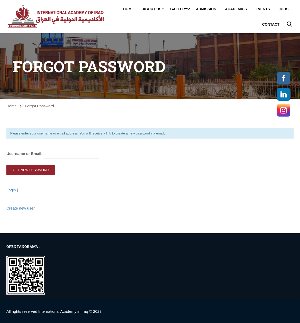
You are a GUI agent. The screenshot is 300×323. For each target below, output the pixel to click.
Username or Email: (52, 154)
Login (11, 190)
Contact (270, 24)
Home (128, 9)
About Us (152, 9)
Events (263, 9)
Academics (236, 9)
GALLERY (178, 9)
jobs (283, 9)
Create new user (20, 208)
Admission (206, 9)
